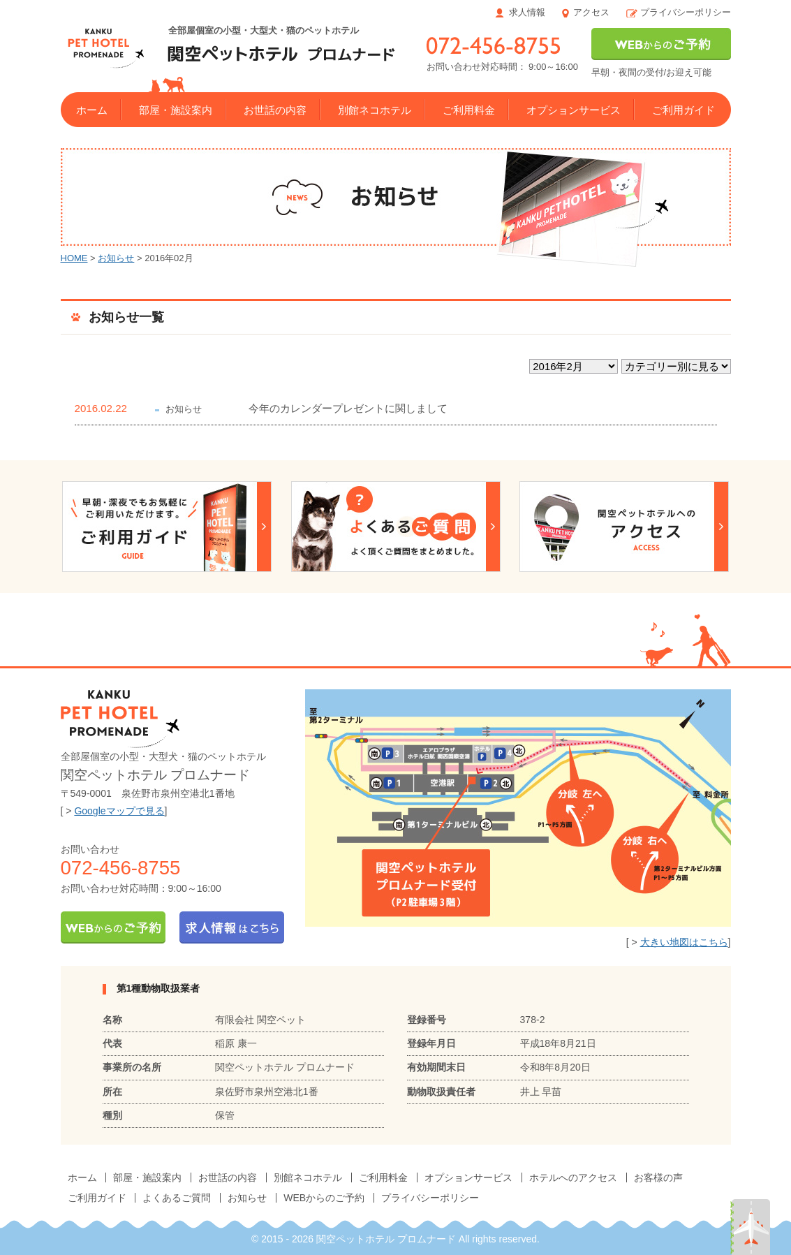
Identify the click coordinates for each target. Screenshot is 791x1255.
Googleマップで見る (119, 810)
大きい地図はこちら (684, 942)
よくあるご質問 (176, 1197)
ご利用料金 (469, 110)
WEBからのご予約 (323, 1197)
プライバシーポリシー (685, 12)
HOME (74, 258)
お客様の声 (658, 1177)
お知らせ (116, 258)
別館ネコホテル (374, 110)
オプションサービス (573, 110)
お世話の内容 (275, 110)
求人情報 (527, 12)
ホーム (92, 110)
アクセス (591, 12)
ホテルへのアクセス (573, 1177)
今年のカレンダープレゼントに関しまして (348, 408)
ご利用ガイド (683, 110)
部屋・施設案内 (175, 110)
